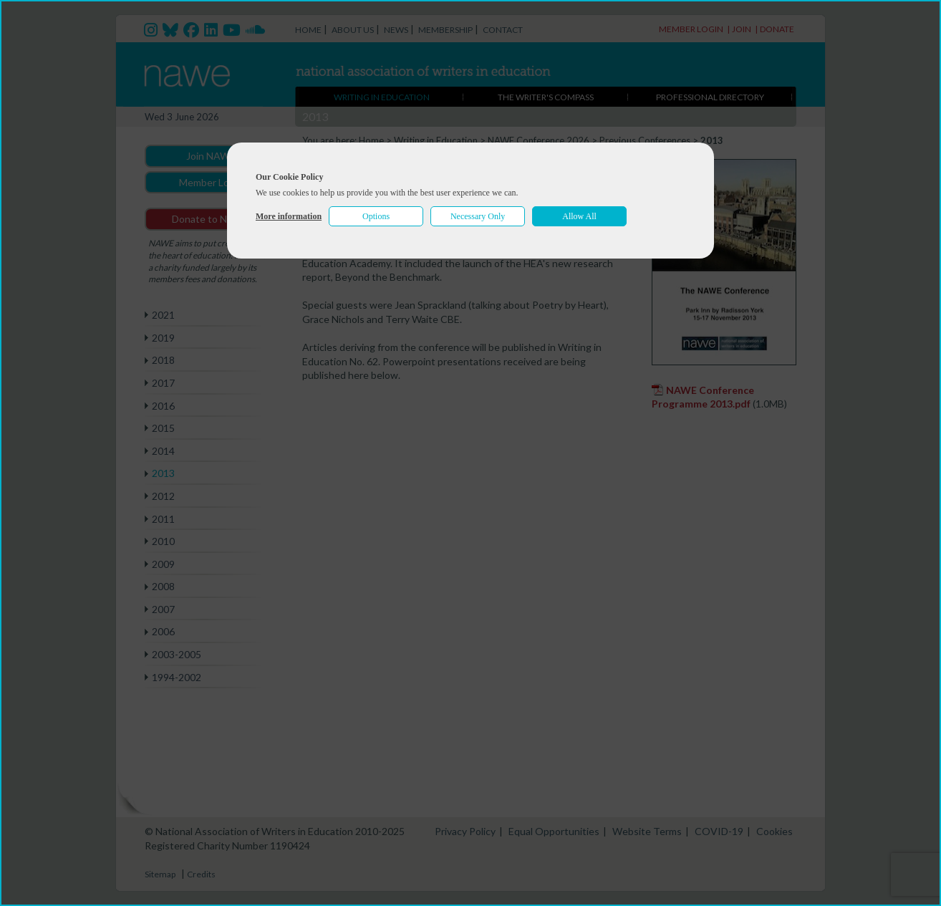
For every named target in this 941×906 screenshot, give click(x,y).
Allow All (579, 216)
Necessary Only (477, 216)
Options (376, 216)
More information (289, 216)
